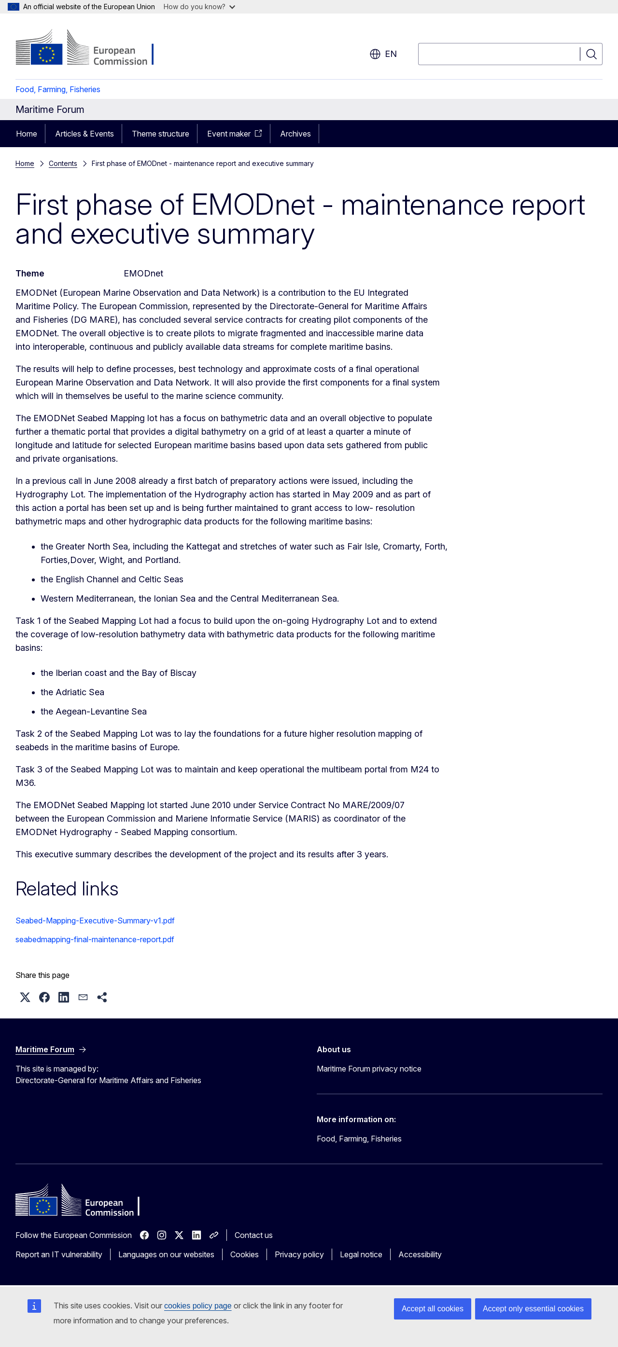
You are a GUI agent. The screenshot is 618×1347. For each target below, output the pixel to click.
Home (26, 133)
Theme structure (160, 133)
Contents (63, 163)
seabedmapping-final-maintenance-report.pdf (94, 939)
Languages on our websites (166, 1254)
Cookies (244, 1254)
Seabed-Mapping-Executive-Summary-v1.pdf (95, 920)
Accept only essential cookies (533, 1309)
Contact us (254, 1235)
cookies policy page (198, 1306)
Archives (295, 133)
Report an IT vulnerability (58, 1254)
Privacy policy (299, 1254)
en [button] (383, 54)
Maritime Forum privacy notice (369, 1068)
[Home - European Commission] (93, 48)
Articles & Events (84, 133)
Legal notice (361, 1254)
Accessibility (420, 1254)
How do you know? (199, 6)
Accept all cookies (433, 1309)
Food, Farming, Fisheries (57, 89)
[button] (25, 997)
